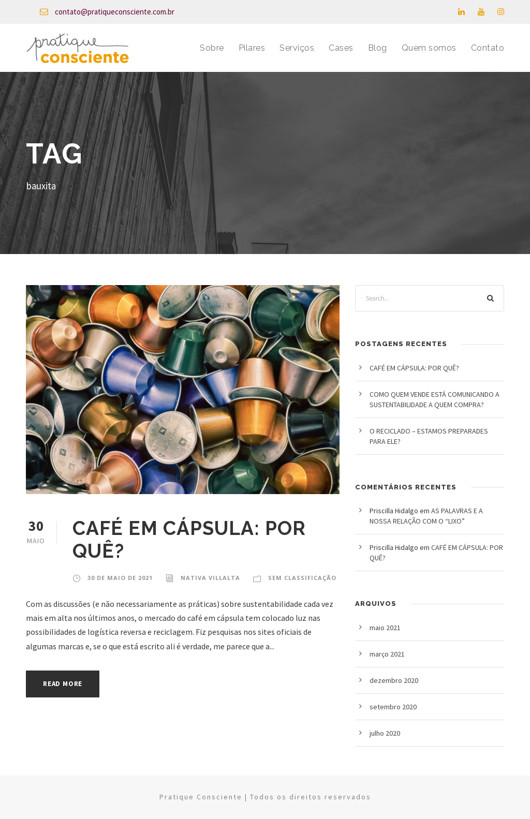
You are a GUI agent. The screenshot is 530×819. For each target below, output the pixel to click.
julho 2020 (385, 733)
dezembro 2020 (394, 680)
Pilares (252, 48)
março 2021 (387, 654)
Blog (377, 48)
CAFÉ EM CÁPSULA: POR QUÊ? (414, 368)
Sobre (212, 48)
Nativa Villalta (210, 578)
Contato (488, 48)
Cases (341, 48)
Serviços (296, 48)
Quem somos (429, 48)
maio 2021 (385, 627)
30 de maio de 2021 (120, 578)
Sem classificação (302, 578)
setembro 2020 (393, 706)
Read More (62, 683)
